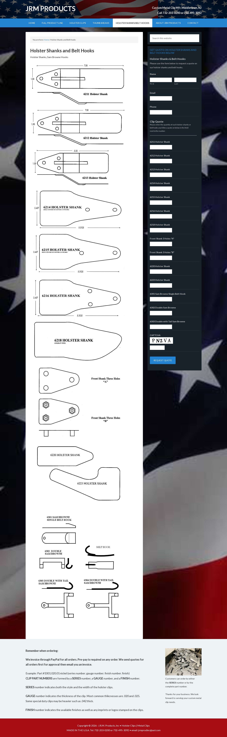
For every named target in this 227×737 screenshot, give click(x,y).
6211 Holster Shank (160, 141)
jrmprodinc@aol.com (149, 730)
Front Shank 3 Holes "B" (162, 252)
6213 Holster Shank (160, 169)
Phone (153, 106)
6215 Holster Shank (160, 197)
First (152, 84)
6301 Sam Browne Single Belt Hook (167, 293)
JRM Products (50, 9)
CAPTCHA (155, 335)
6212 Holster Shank (160, 155)
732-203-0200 (171, 13)
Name (154, 74)
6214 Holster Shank (160, 183)
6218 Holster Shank (160, 224)
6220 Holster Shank (160, 266)
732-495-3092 (193, 13)
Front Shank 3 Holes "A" (162, 238)
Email (153, 93)
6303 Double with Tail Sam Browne (167, 321)
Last (176, 84)
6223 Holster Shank (160, 280)
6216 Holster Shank (160, 211)
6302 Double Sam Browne (163, 307)
